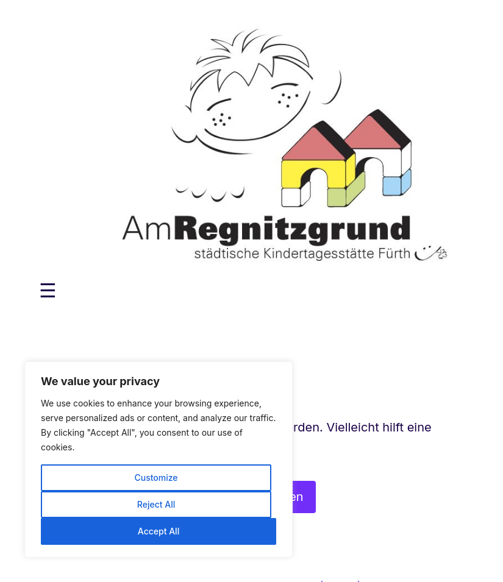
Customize (155, 477)
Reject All (156, 504)
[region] (158, 459)
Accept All (158, 531)
